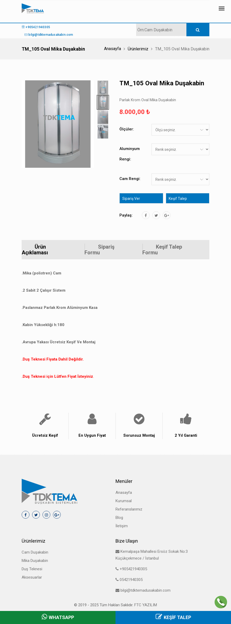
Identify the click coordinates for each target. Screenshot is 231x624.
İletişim (122, 526)
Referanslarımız (129, 509)
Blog (119, 517)
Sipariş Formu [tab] (99, 250)
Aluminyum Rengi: (129, 153)
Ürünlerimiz (138, 48)
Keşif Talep (178, 198)
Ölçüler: (126, 129)
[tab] (103, 87)
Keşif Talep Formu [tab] (162, 250)
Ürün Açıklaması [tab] (35, 250)
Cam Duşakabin (35, 552)
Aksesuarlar (32, 577)
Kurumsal (124, 501)
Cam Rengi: (130, 178)
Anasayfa (112, 48)
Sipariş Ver (131, 198)
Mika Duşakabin (35, 560)
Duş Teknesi (32, 569)
